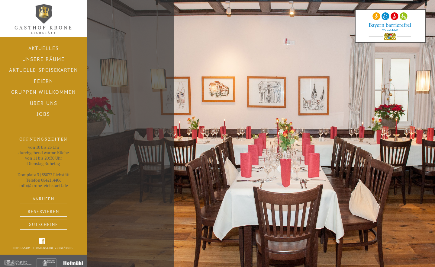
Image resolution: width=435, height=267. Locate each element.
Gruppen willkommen (43, 92)
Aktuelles (43, 48)
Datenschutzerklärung (55, 248)
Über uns (43, 103)
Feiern (43, 81)
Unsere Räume (43, 59)
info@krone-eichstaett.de (43, 185)
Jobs (43, 114)
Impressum (22, 248)
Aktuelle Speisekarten (43, 70)
